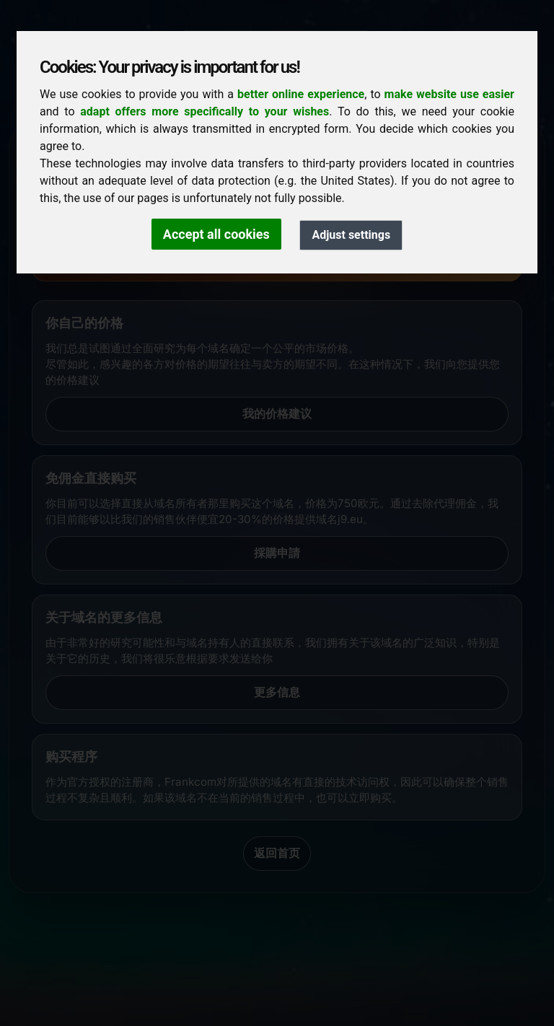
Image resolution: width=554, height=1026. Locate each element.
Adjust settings (351, 235)
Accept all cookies (216, 234)
